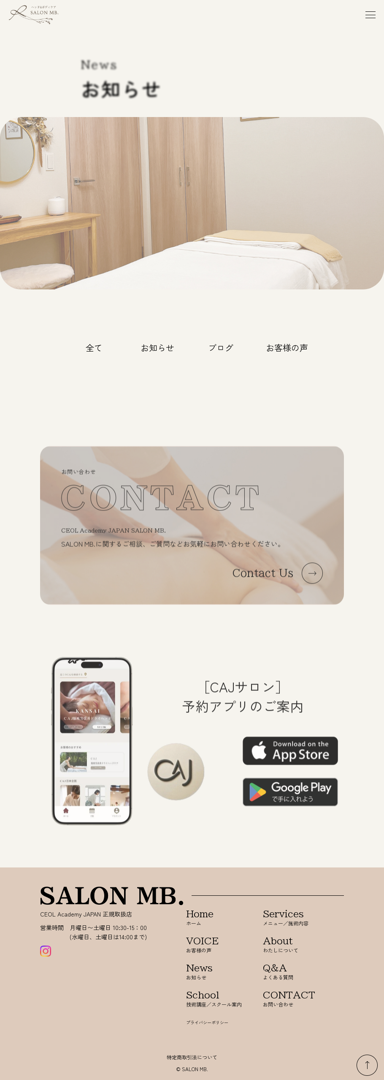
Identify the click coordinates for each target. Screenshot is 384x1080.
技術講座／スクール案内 (214, 999)
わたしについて (291, 945)
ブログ (220, 347)
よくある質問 (291, 972)
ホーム (214, 918)
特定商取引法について (192, 1057)
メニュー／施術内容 (291, 918)
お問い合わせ (291, 999)
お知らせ (157, 347)
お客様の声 (287, 347)
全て (94, 347)
